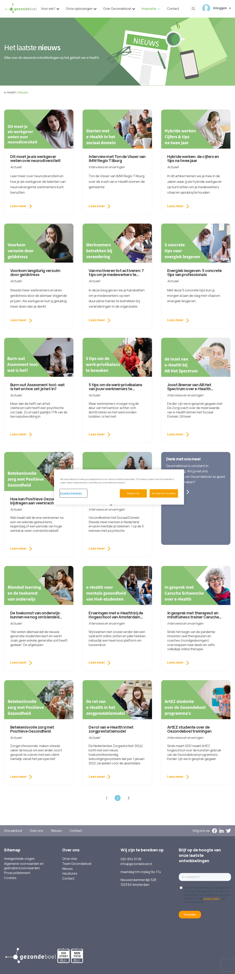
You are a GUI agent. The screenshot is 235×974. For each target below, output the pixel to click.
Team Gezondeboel (76, 864)
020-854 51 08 (131, 859)
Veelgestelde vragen (19, 859)
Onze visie (69, 859)
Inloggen (214, 8)
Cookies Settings (71, 493)
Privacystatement (17, 873)
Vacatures (69, 873)
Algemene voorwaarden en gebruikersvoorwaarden (24, 866)
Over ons (36, 831)
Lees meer (18, 206)
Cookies (10, 878)
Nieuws (56, 831)
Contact (173, 9)
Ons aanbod (13, 831)
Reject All (133, 493)
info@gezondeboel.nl (136, 864)
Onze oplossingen (79, 9)
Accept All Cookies (164, 493)
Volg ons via (201, 831)
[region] (119, 487)
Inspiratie (149, 9)
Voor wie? (48, 9)
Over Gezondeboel (117, 9)
